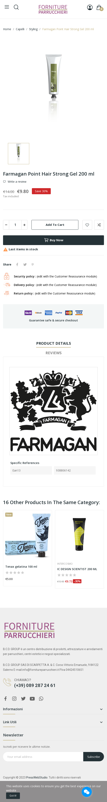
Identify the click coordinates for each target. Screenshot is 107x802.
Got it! (13, 795)
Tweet (25, 264)
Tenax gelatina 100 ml (21, 566)
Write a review (16, 181)
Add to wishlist (87, 225)
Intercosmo (65, 564)
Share (17, 264)
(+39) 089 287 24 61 (35, 685)
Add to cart (55, 225)
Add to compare (99, 225)
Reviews (53, 352)
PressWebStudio (37, 777)
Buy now (53, 240)
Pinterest (33, 264)
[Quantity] (15, 225)
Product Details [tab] (53, 343)
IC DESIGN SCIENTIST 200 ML (77, 569)
